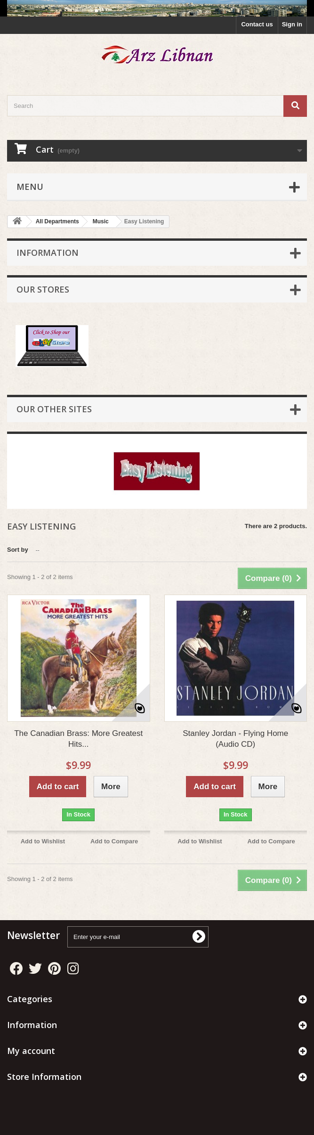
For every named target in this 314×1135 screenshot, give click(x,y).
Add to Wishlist (43, 841)
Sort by (17, 549)
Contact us (257, 24)
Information (47, 252)
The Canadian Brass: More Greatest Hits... (78, 739)
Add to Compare (114, 841)
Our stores (42, 289)
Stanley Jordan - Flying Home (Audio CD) (235, 739)
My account (31, 1050)
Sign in (292, 24)
